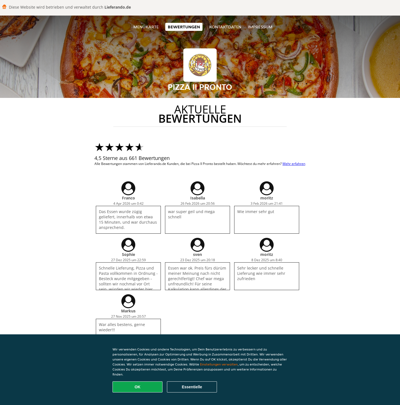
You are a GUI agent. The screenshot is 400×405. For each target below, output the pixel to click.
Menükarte (146, 27)
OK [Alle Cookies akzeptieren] (138, 387)
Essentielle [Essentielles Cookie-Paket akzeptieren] (192, 387)
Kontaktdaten (225, 27)
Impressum (260, 27)
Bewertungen (184, 27)
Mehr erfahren (293, 163)
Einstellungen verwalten (219, 364)
